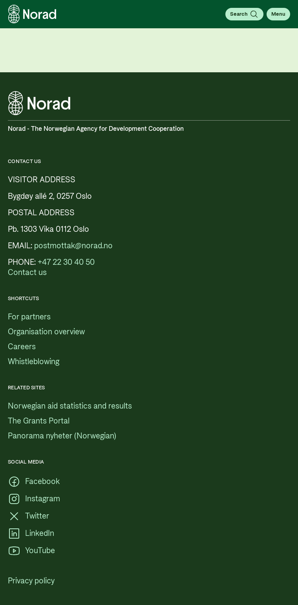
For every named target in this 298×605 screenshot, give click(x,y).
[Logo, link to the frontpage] (32, 14)
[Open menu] (278, 14)
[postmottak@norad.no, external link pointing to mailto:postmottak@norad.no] (73, 245)
